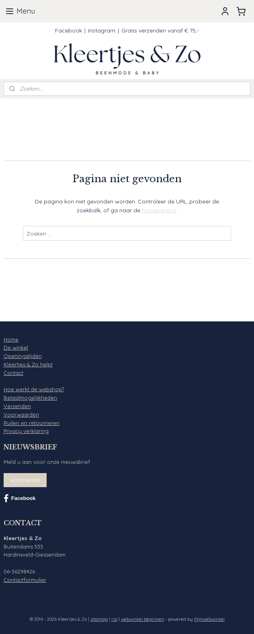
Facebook (68, 30)
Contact (13, 373)
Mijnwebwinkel (209, 619)
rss (114, 619)
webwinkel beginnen (142, 619)
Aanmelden (25, 480)
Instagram (101, 30)
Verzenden (17, 406)
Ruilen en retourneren (31, 423)
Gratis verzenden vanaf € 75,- (160, 30)
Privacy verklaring (26, 431)
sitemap (99, 619)
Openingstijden (23, 356)
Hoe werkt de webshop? (34, 389)
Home (11, 339)
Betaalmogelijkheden (30, 397)
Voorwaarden (21, 414)
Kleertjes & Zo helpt (28, 364)
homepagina (159, 210)
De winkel (16, 347)
